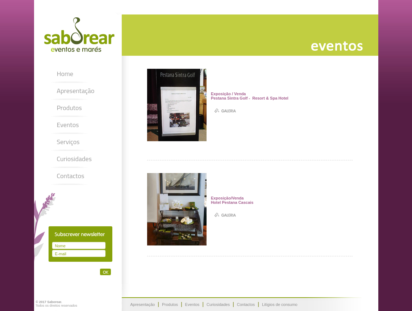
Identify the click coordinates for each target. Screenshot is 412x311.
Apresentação (75, 91)
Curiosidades (74, 159)
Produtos (69, 108)
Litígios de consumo (279, 304)
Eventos (68, 125)
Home (65, 74)
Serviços (68, 142)
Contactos (70, 176)
